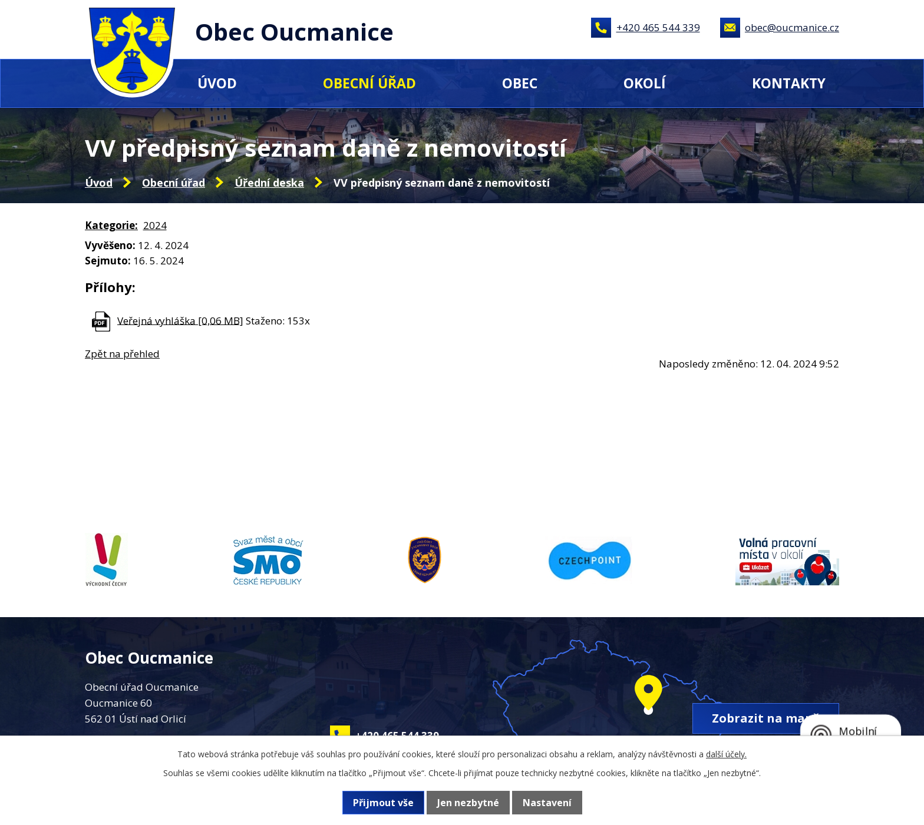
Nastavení (547, 802)
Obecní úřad (369, 83)
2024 (155, 225)
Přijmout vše (383, 802)
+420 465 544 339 (658, 27)
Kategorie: (111, 225)
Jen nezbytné (468, 802)
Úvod (217, 83)
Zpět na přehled (122, 353)
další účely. (726, 754)
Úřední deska (269, 182)
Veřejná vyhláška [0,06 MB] (180, 320)
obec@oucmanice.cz (792, 27)
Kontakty (789, 83)
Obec (519, 83)
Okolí (644, 83)
